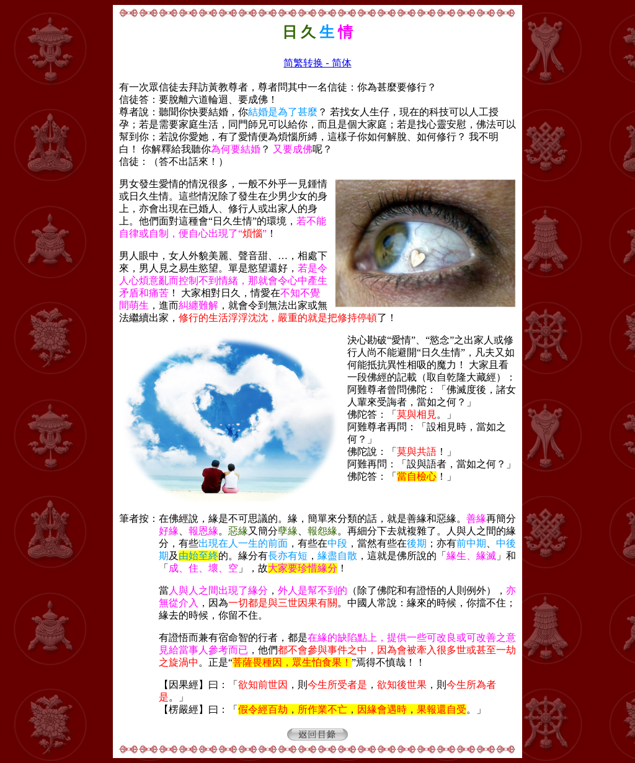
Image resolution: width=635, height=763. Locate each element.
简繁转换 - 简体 (317, 63)
